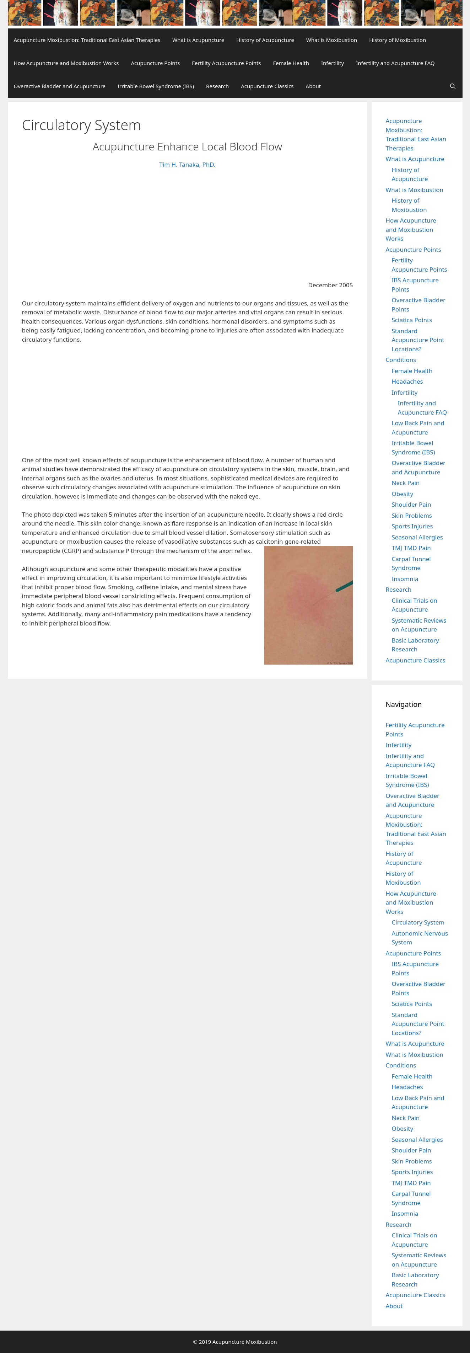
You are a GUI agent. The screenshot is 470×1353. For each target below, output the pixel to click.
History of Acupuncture (265, 39)
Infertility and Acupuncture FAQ (395, 62)
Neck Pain (406, 483)
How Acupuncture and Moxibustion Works (66, 62)
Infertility (332, 62)
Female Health (291, 62)
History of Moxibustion (397, 39)
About (313, 86)
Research (217, 86)
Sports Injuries (412, 526)
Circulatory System (418, 922)
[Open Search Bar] (452, 86)
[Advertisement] (187, 228)
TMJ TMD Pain (411, 548)
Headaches (407, 381)
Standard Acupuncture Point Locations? (418, 340)
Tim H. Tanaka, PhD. (187, 164)
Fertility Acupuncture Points (226, 62)
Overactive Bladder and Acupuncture (60, 86)
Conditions (401, 360)
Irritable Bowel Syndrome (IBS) (156, 86)
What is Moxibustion (331, 39)
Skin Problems (412, 515)
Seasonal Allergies (417, 537)
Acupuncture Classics (267, 86)
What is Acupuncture (198, 39)
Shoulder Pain (411, 504)
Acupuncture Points (155, 62)
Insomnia (405, 579)
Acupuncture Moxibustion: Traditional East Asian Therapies (87, 39)
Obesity (403, 494)
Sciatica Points (412, 320)
